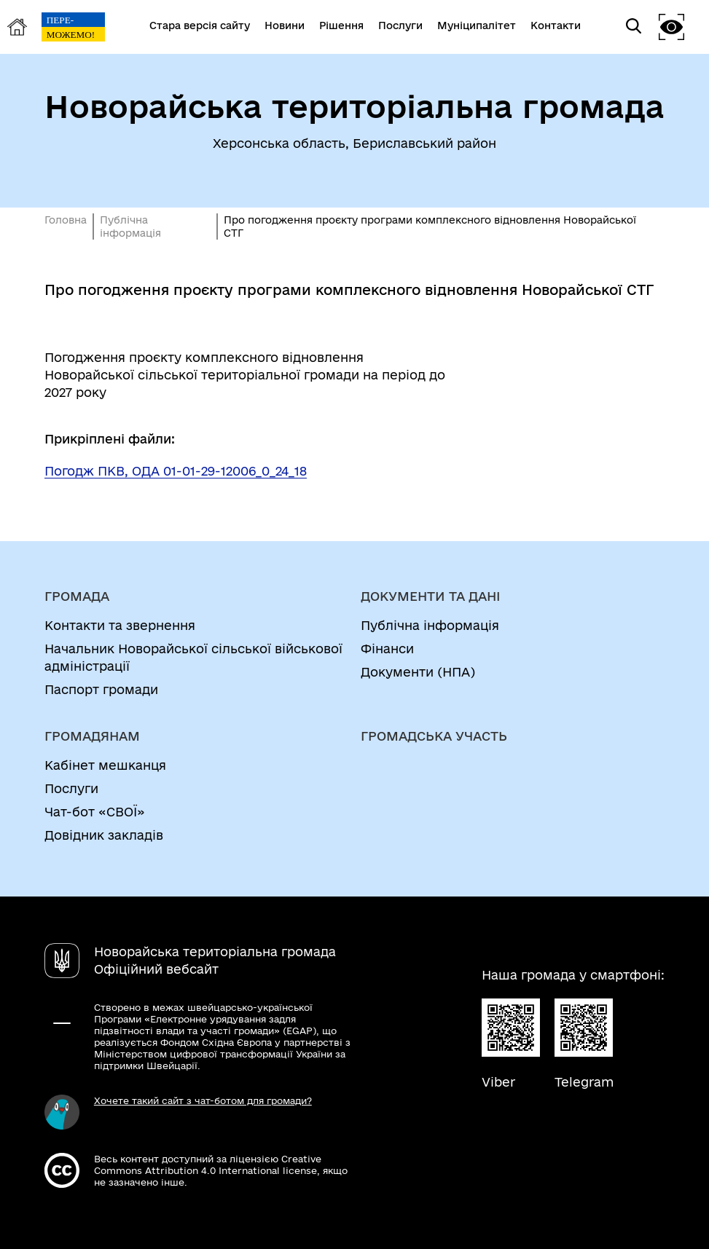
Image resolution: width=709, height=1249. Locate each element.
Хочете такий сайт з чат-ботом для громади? (203, 1100)
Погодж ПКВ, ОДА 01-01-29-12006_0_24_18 (175, 471)
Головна (65, 220)
